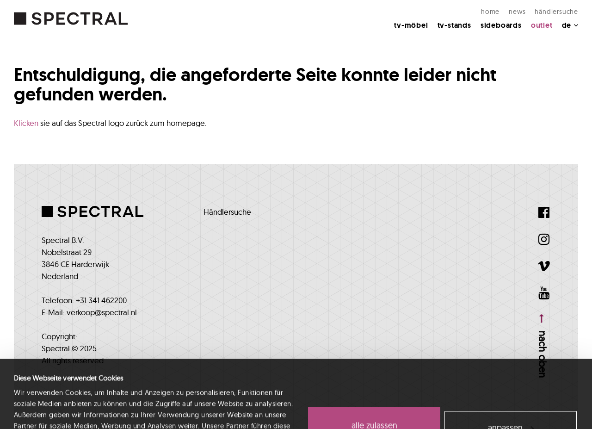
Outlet (542, 25)
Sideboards (501, 25)
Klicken (26, 123)
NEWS (517, 11)
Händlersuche (556, 11)
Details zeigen (35, 410)
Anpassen (511, 364)
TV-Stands (454, 25)
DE (570, 25)
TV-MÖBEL (411, 25)
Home (490, 11)
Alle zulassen (374, 362)
